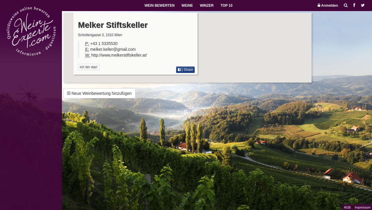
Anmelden (328, 5)
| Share (185, 70)
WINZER (207, 6)
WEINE (187, 6)
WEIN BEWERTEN (159, 6)
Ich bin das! (88, 67)
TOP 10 (227, 6)
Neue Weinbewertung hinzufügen (99, 93)
